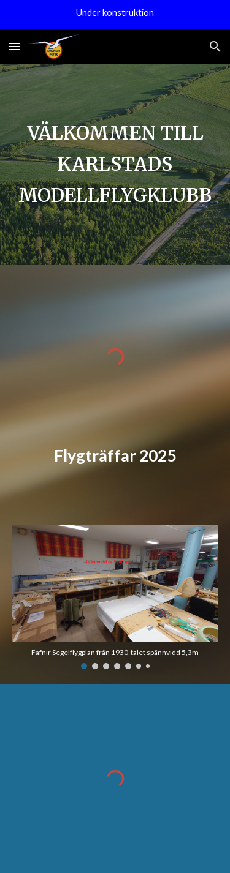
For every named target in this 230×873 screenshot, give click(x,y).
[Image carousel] (115, 597)
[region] (115, 14)
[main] (115, 164)
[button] (14, 46)
